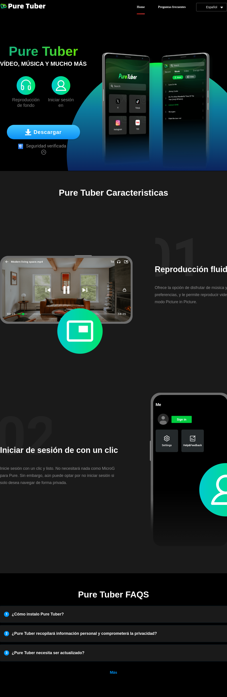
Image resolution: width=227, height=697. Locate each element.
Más (113, 672)
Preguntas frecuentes (172, 7)
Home (141, 7)
